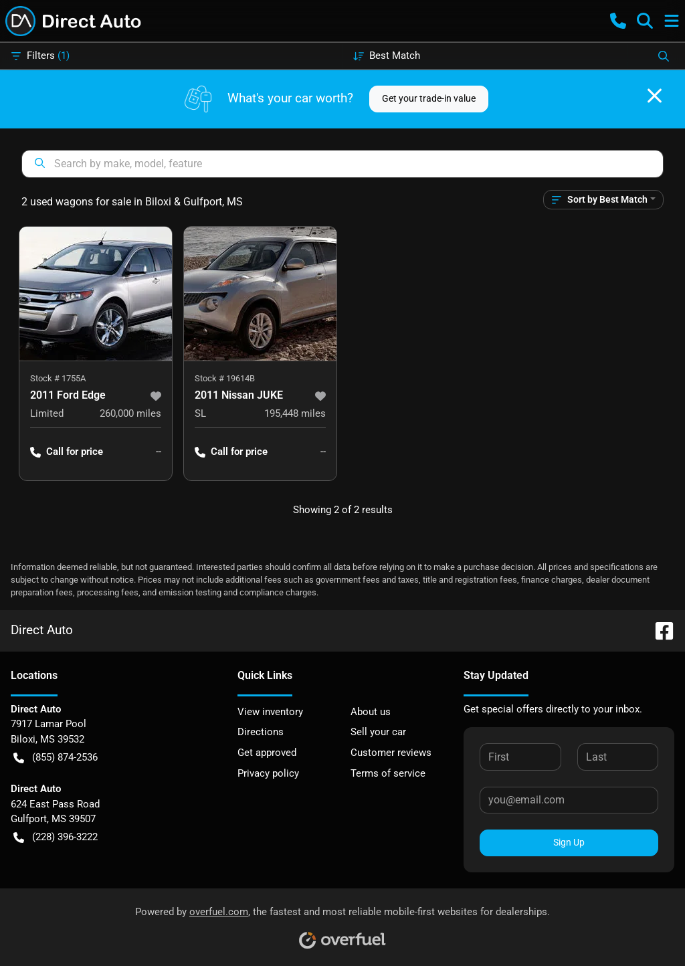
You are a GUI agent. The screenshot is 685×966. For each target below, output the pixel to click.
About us (371, 712)
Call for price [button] (66, 452)
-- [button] (158, 452)
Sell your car (378, 732)
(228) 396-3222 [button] (55, 837)
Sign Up (569, 842)
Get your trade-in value (429, 98)
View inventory (270, 712)
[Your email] (569, 800)
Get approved (266, 753)
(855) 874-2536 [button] (55, 757)
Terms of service (388, 773)
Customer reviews (391, 753)
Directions (260, 732)
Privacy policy (268, 773)
